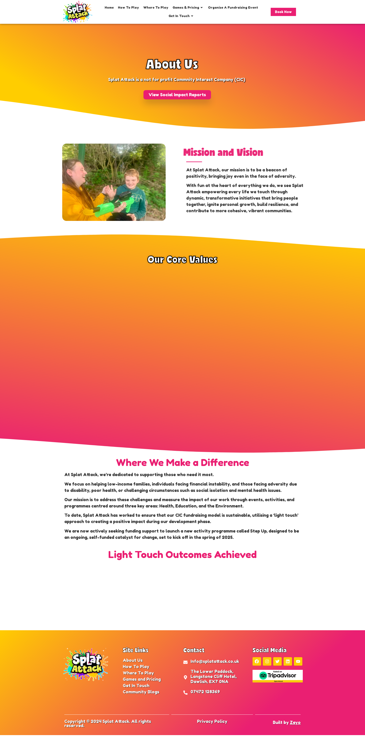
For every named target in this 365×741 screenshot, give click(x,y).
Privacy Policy (212, 721)
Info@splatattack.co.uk (215, 661)
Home (109, 7)
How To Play (128, 7)
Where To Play (155, 7)
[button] (177, 94)
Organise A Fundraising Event (233, 7)
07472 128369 (205, 691)
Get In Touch (181, 16)
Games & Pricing (188, 7)
